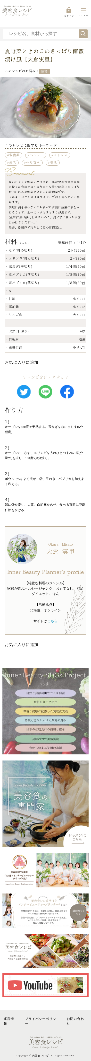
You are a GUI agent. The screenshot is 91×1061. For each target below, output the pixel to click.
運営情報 (9, 1021)
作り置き (33, 162)
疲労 (12, 162)
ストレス (60, 155)
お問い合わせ (75, 1021)
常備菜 (14, 155)
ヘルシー (37, 155)
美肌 (53, 162)
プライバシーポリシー (40, 1021)
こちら (52, 621)
